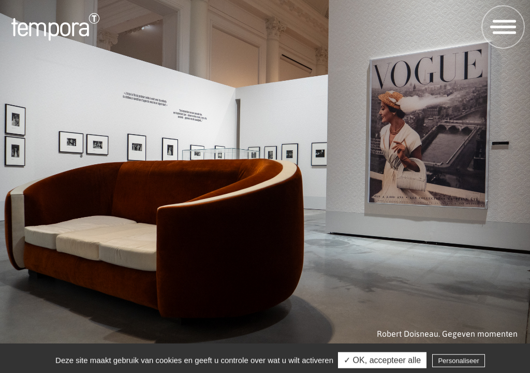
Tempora (55, 26)
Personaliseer (458, 362)
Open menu (499, 27)
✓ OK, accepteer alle (382, 361)
